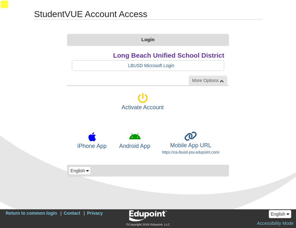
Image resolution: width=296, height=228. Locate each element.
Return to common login (31, 213)
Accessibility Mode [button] (275, 223)
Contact (72, 213)
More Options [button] (208, 80)
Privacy (95, 213)
